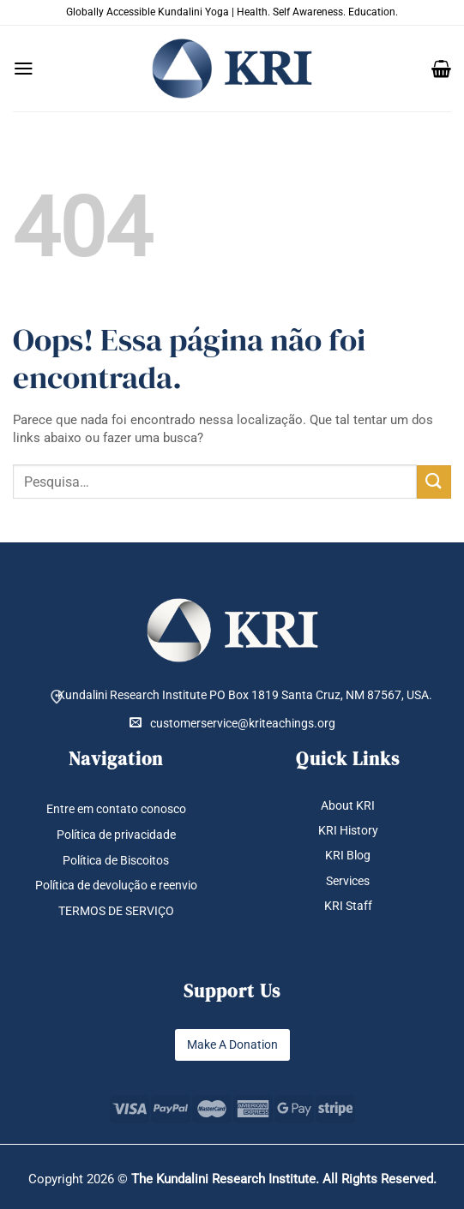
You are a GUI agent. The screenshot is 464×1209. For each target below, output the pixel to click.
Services (348, 881)
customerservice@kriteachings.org (232, 722)
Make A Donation (232, 1044)
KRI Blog (348, 856)
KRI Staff (348, 906)
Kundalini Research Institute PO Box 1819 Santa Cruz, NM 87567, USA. (244, 695)
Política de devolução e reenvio (116, 886)
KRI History (348, 830)
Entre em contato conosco (116, 809)
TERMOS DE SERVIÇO (116, 911)
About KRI (348, 805)
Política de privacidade (116, 834)
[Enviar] (434, 482)
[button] (23, 68)
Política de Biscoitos (116, 860)
